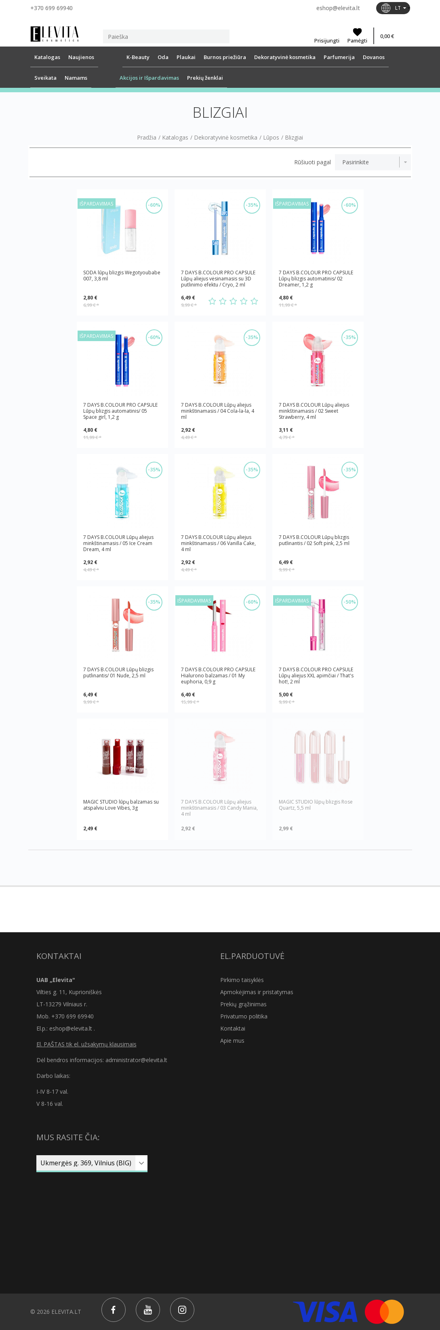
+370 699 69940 (51, 8)
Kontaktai (232, 1028)
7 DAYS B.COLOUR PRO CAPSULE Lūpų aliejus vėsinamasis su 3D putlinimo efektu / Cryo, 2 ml (218, 278)
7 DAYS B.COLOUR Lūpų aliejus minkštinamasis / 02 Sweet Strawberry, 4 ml (314, 411)
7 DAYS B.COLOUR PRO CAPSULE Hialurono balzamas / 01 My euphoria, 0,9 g (218, 675)
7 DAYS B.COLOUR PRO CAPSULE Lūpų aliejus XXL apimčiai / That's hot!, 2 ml (316, 675)
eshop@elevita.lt (338, 8)
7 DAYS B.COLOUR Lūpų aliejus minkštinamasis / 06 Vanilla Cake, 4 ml (218, 543)
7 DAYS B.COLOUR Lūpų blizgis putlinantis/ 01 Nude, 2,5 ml (118, 672)
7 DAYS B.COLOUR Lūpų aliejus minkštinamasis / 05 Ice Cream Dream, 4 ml (118, 543)
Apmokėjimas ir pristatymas (256, 992)
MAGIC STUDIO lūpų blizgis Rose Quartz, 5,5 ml (316, 805)
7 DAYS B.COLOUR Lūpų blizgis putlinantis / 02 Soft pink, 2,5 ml (314, 540)
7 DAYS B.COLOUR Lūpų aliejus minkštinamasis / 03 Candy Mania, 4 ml (219, 808)
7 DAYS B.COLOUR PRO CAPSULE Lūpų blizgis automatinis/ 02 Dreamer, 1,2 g (316, 278)
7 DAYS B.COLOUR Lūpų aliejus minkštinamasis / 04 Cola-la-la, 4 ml (217, 411)
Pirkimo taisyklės (242, 980)
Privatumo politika (243, 1016)
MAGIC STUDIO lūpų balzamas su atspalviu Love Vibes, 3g (121, 805)
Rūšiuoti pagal (312, 162)
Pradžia (146, 137)
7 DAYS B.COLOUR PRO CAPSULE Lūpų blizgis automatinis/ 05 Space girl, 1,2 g (120, 411)
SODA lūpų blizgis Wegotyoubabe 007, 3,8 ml (121, 275)
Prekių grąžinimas (243, 1004)
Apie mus (232, 1040)
